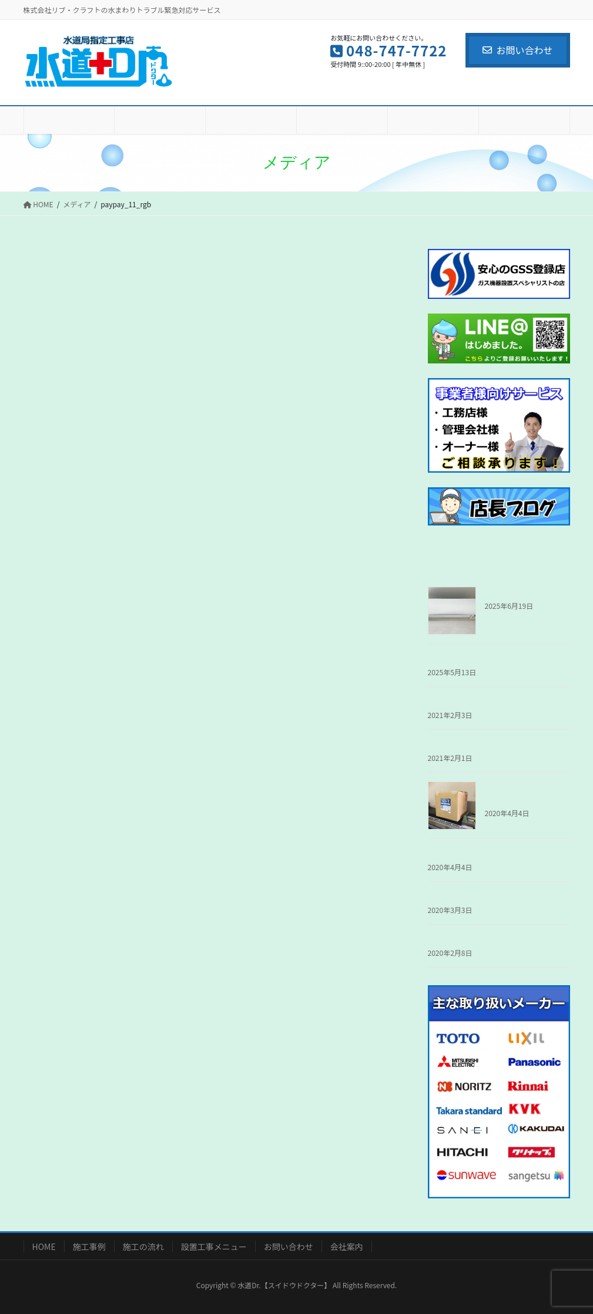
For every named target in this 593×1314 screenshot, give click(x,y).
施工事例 (89, 1246)
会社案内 (346, 1246)
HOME (44, 1246)
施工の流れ (143, 1246)
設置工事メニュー (214, 1246)
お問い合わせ (517, 50)
